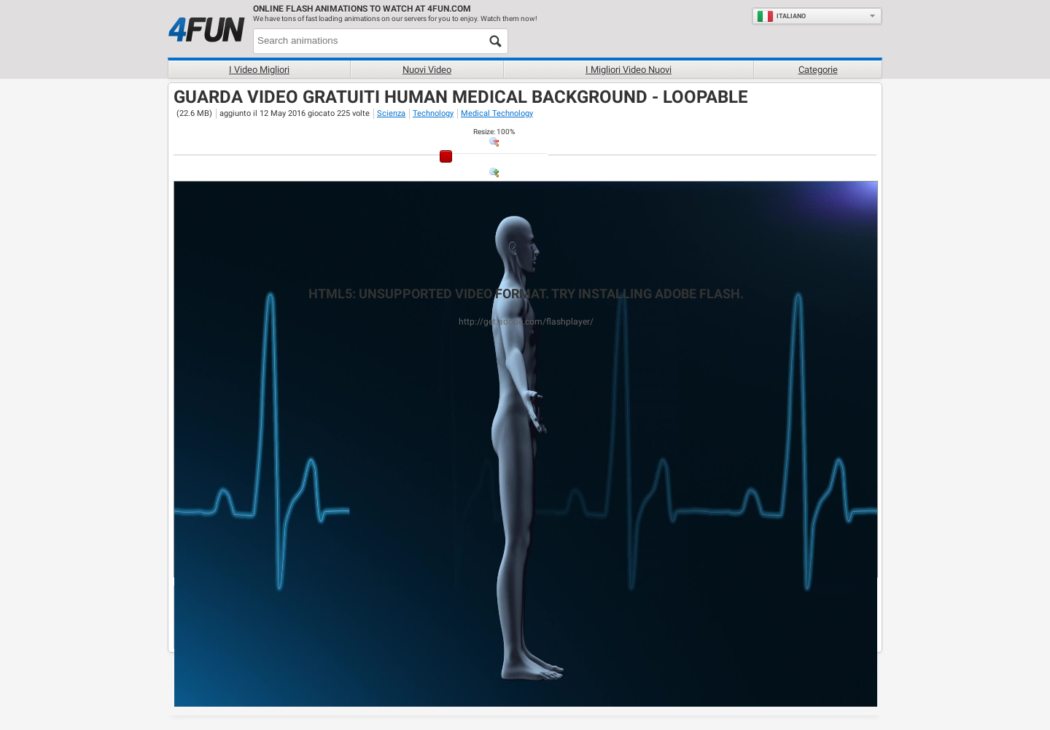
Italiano (781, 16)
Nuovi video (426, 69)
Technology (433, 113)
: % (494, 132)
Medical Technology (497, 113)
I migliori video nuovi (629, 69)
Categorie (818, 69)
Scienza (391, 113)
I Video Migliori (259, 69)
